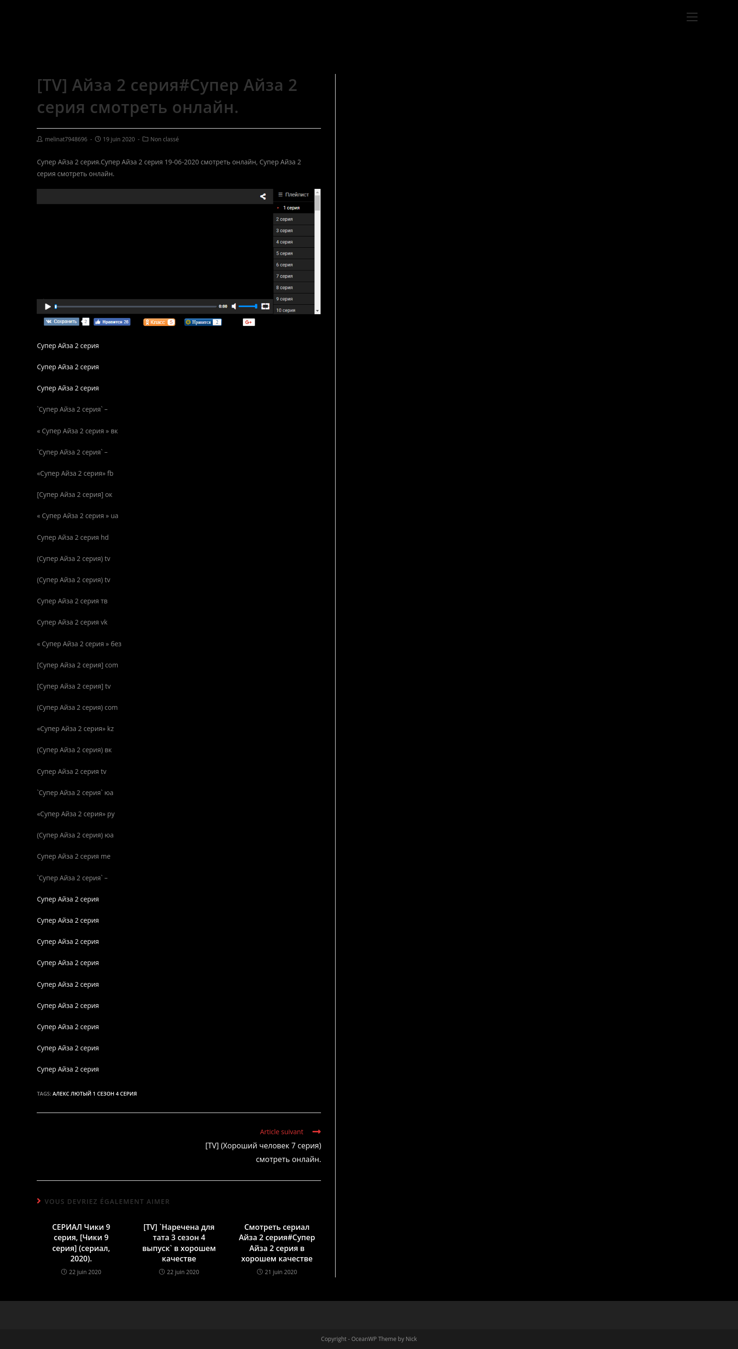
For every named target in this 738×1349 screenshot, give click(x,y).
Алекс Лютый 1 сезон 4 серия (95, 1093)
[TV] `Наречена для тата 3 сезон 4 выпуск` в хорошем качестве (179, 1243)
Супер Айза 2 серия (68, 345)
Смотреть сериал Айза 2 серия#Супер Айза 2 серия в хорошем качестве (277, 1243)
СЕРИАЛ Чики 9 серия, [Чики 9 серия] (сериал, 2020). (81, 1243)
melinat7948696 (66, 139)
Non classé (165, 139)
